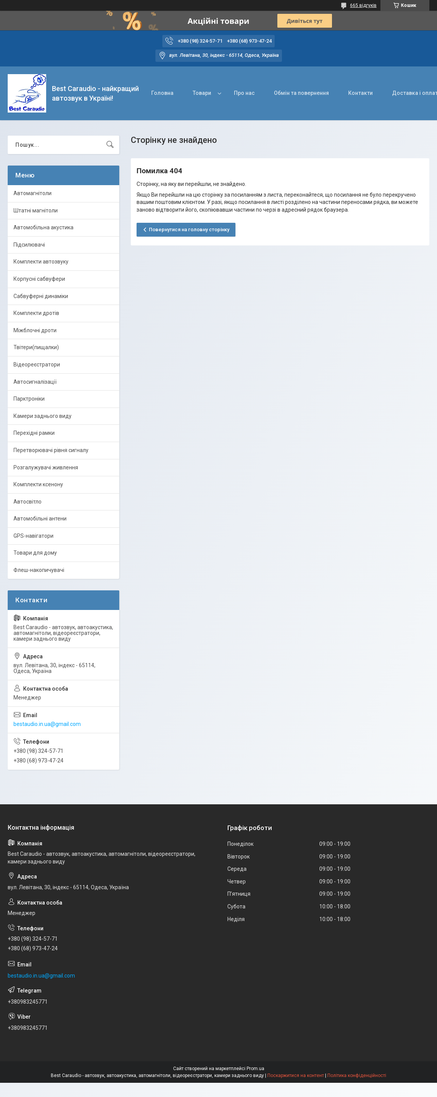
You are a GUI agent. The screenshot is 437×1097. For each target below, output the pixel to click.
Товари (202, 93)
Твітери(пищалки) (36, 347)
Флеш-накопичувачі (38, 570)
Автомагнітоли (32, 193)
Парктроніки (29, 399)
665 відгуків (363, 5)
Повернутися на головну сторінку (189, 229)
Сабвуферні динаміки (40, 296)
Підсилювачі (29, 245)
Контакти (360, 93)
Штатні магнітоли (35, 210)
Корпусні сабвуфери (39, 279)
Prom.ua (255, 1068)
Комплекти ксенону (38, 484)
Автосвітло (27, 502)
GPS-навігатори (33, 536)
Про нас (244, 93)
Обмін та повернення (301, 93)
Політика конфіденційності (356, 1075)
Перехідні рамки (34, 433)
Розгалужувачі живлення (45, 467)
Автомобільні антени (40, 518)
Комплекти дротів (36, 313)
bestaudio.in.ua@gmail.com (47, 724)
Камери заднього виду (42, 416)
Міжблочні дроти (35, 330)
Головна (162, 93)
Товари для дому (35, 553)
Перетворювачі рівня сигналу (50, 450)
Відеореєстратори (36, 364)
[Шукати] (110, 145)
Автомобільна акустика (43, 227)
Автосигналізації (35, 382)
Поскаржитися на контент (295, 1075)
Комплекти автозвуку (40, 262)
